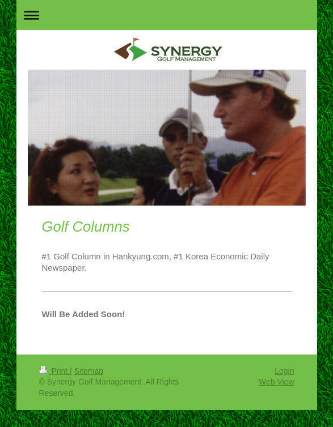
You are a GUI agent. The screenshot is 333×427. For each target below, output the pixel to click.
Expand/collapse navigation (166, 15)
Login (284, 370)
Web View (276, 381)
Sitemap (88, 370)
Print (54, 370)
